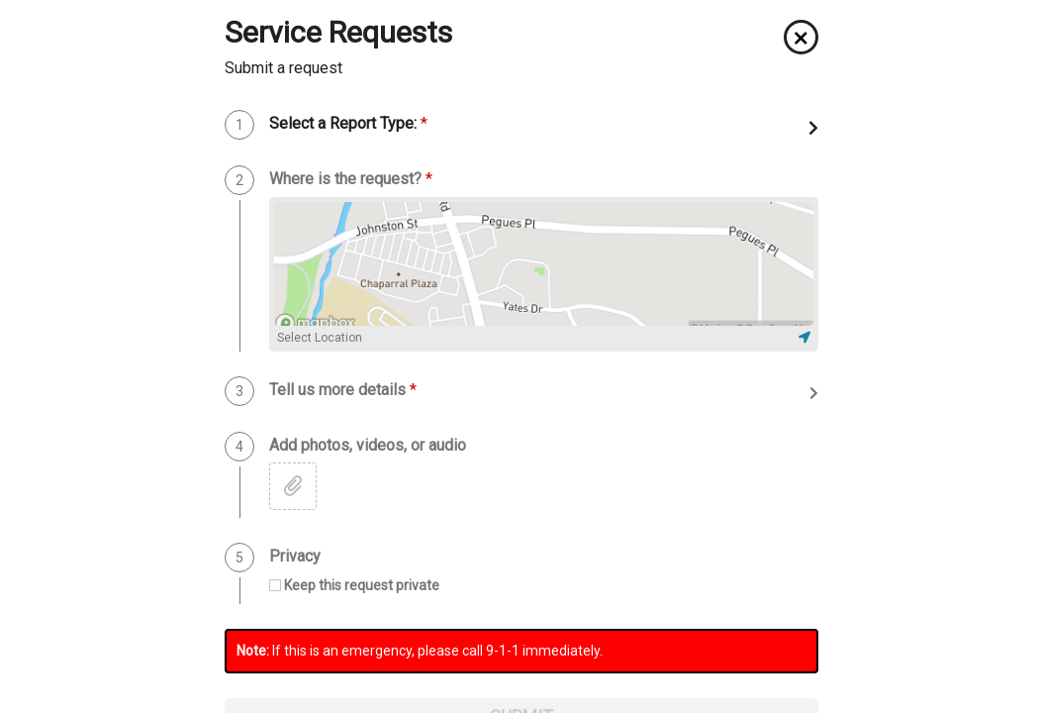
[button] (801, 37)
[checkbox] (354, 585)
